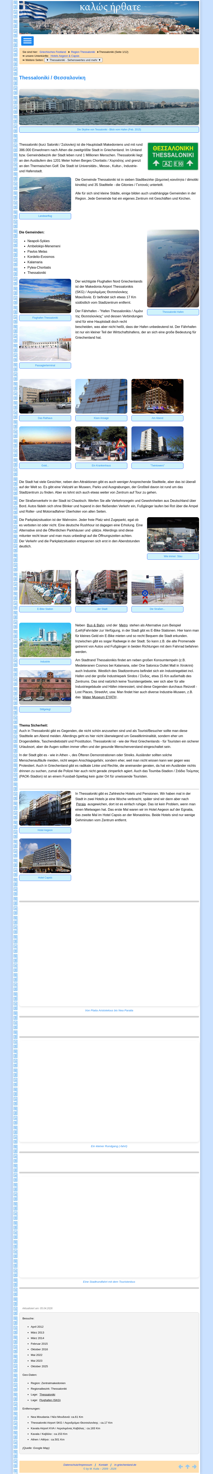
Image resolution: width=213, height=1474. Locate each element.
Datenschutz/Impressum (77, 1464)
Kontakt (103, 1464)
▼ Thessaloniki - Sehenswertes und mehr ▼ (73, 60)
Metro (123, 625)
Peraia (81, 804)
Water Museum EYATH (99, 697)
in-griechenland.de (125, 1464)
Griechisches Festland (53, 51)
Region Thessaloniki (83, 51)
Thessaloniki (47, 1394)
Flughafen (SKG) (50, 1400)
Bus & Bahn (96, 625)
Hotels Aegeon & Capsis (65, 55)
